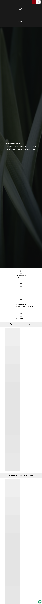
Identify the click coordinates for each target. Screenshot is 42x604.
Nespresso (19, 17)
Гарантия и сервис (21, 20)
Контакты (20, 21)
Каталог (20, 10)
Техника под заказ (21, 13)
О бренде (20, 9)
